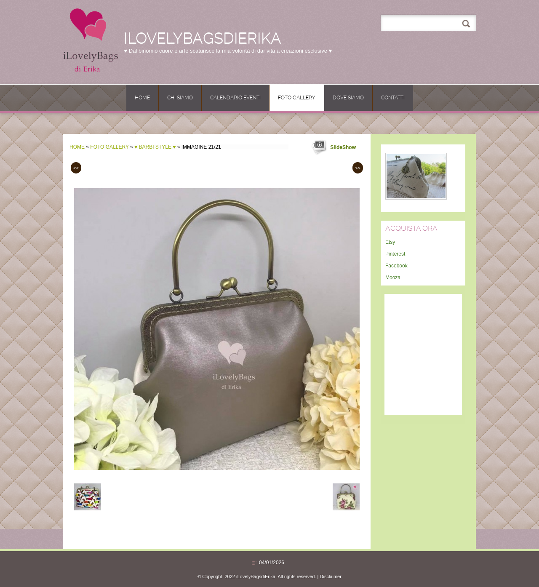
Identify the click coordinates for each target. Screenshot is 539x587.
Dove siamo (348, 98)
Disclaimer (331, 576)
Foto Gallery (296, 98)
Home (142, 98)
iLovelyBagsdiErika (202, 38)
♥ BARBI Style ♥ (155, 147)
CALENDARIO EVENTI (235, 98)
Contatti (393, 98)
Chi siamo (180, 98)
